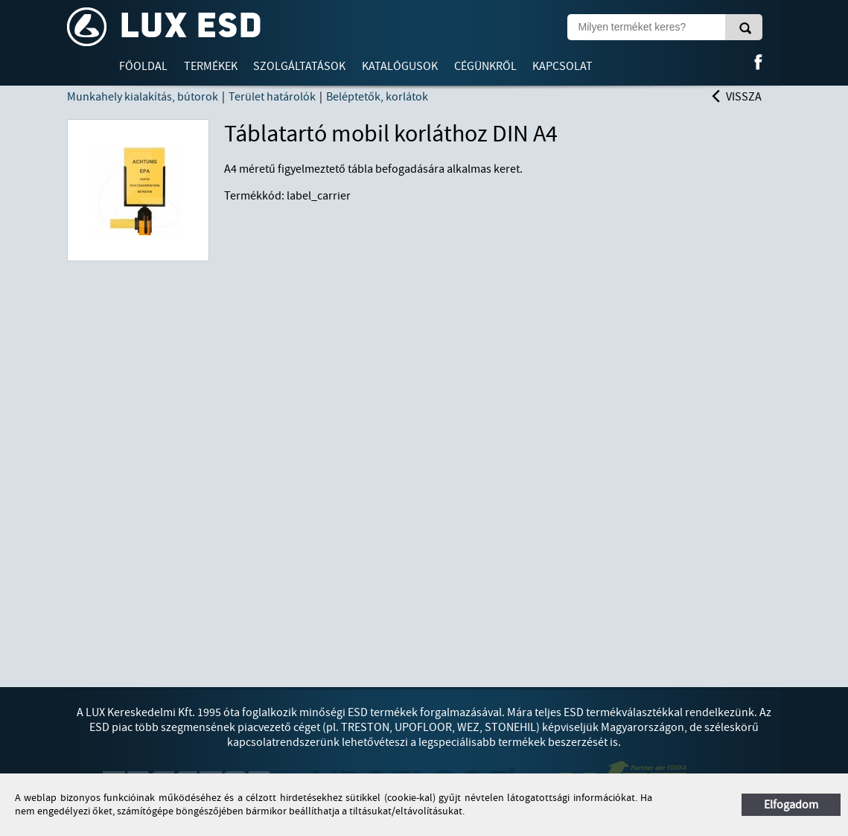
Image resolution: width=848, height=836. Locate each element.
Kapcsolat (562, 66)
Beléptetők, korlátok (377, 96)
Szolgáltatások (299, 66)
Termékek (210, 66)
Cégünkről (485, 66)
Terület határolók (272, 96)
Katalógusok (400, 66)
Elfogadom (791, 804)
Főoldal (143, 66)
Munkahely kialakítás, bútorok (142, 96)
